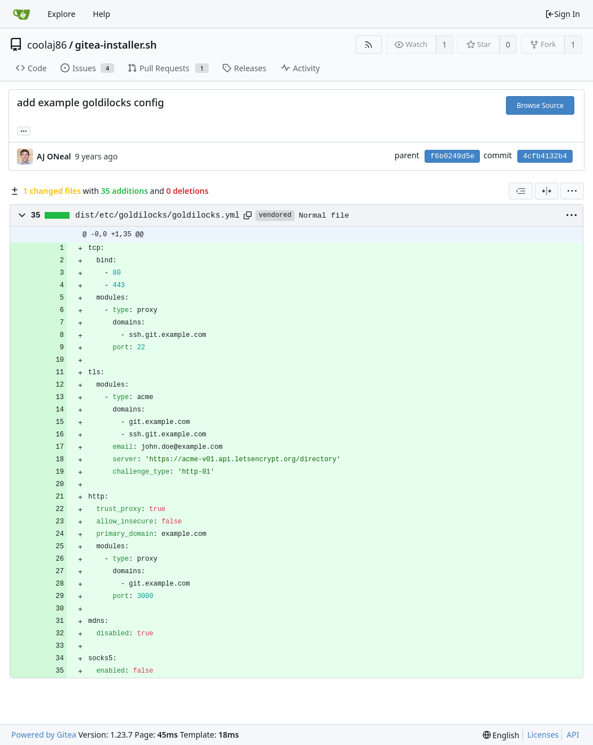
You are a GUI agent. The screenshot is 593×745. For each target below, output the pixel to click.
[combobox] (521, 191)
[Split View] (547, 191)
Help (101, 13)
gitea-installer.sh (116, 44)
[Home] (21, 14)
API (572, 734)
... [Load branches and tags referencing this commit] (23, 130)
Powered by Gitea (43, 734)
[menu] (572, 191)
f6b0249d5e (452, 156)
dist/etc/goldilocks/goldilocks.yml (157, 215)
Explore (61, 13)
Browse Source (540, 105)
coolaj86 (47, 44)
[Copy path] (248, 215)
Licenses (543, 734)
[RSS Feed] (369, 44)
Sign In (562, 13)
